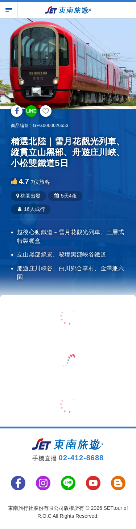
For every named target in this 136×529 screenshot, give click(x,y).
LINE (31, 111)
